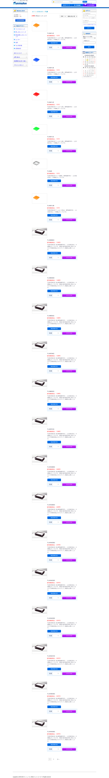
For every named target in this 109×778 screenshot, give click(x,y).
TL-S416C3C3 (51, 580)
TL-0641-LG (50, 136)
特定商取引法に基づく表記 (19, 61)
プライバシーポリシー (19, 65)
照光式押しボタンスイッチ (21, 35)
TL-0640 (49, 171)
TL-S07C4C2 (50, 353)
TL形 (46, 11)
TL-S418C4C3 (51, 694)
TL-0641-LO (50, 33)
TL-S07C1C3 (50, 429)
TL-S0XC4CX (50, 278)
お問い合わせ (17, 57)
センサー (17, 39)
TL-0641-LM (50, 205)
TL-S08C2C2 (50, 315)
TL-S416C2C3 (51, 618)
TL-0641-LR (50, 102)
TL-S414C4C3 (51, 731)
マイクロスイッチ (20, 29)
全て (33, 11)
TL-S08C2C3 (50, 391)
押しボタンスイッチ (20, 32)
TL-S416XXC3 (51, 505)
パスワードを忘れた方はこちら (89, 24)
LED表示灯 (18, 48)
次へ (58, 759)
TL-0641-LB (50, 67)
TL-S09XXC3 (50, 240)
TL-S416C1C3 (51, 656)
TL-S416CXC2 (51, 542)
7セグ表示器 (18, 45)
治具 (16, 42)
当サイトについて (18, 53)
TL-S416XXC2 (51, 467)
